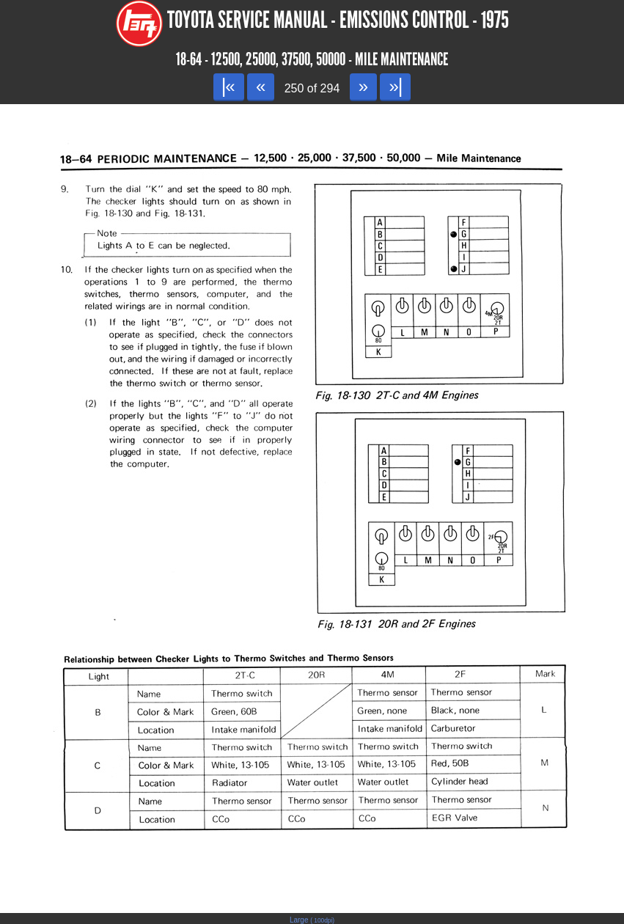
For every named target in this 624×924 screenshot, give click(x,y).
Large (312, 920)
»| (395, 86)
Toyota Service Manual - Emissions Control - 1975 (338, 20)
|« (228, 86)
